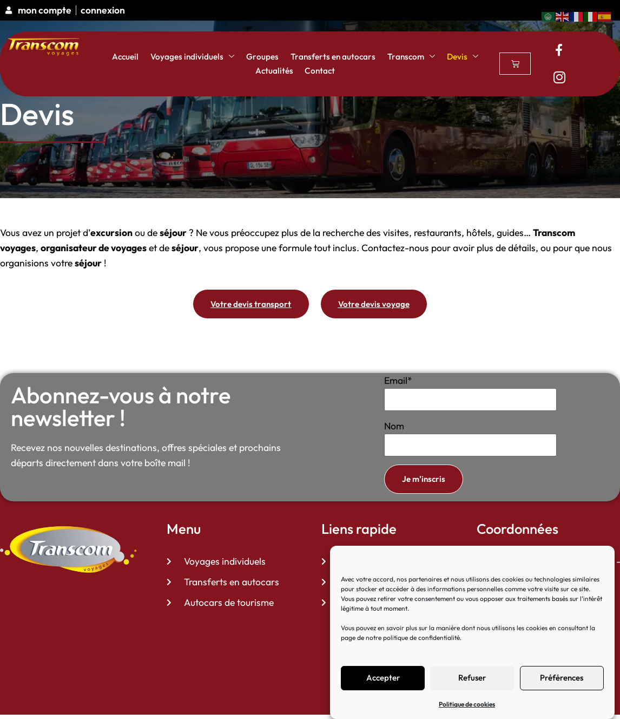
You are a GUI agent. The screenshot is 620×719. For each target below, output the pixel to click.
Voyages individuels (196, 57)
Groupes (259, 57)
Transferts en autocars (324, 57)
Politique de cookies (467, 704)
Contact (313, 71)
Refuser (472, 677)
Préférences (561, 677)
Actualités (271, 71)
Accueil (135, 57)
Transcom (396, 57)
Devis (444, 57)
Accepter (383, 677)
